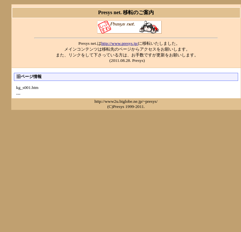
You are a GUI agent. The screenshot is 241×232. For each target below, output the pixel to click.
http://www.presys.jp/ (119, 43)
